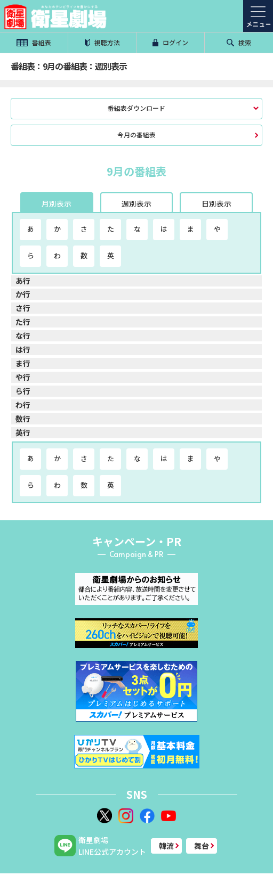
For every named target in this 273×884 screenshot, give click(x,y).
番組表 (34, 42)
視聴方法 (102, 42)
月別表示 (56, 203)
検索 (239, 42)
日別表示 (216, 203)
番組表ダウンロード (136, 107)
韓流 (166, 845)
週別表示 (136, 203)
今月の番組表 (136, 134)
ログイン (170, 42)
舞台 (201, 845)
